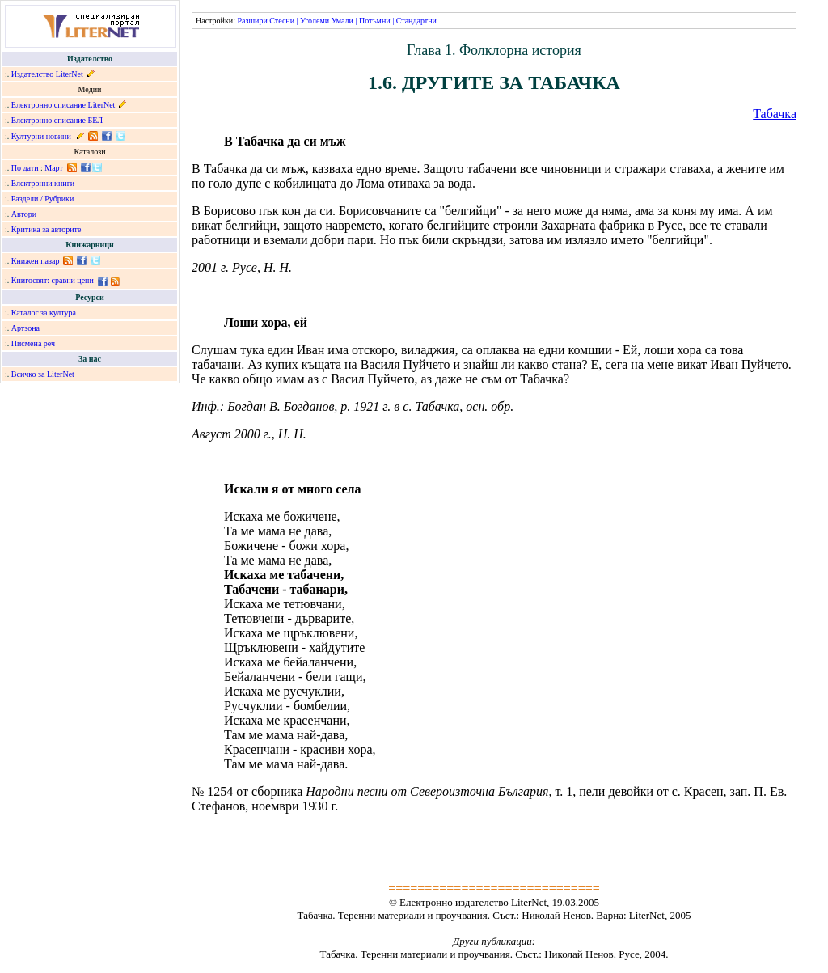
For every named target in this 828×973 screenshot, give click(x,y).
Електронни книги (42, 183)
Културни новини (41, 136)
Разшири (252, 20)
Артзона (25, 328)
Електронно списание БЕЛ (57, 120)
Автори (23, 213)
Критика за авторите (46, 229)
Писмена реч (33, 343)
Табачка (774, 114)
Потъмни (375, 20)
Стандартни (416, 20)
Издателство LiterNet (47, 74)
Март (53, 167)
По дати (25, 167)
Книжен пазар (35, 260)
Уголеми (314, 20)
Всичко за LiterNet (42, 374)
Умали (342, 20)
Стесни (281, 20)
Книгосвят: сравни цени (52, 280)
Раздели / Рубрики (42, 198)
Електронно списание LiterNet (63, 104)
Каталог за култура (43, 312)
